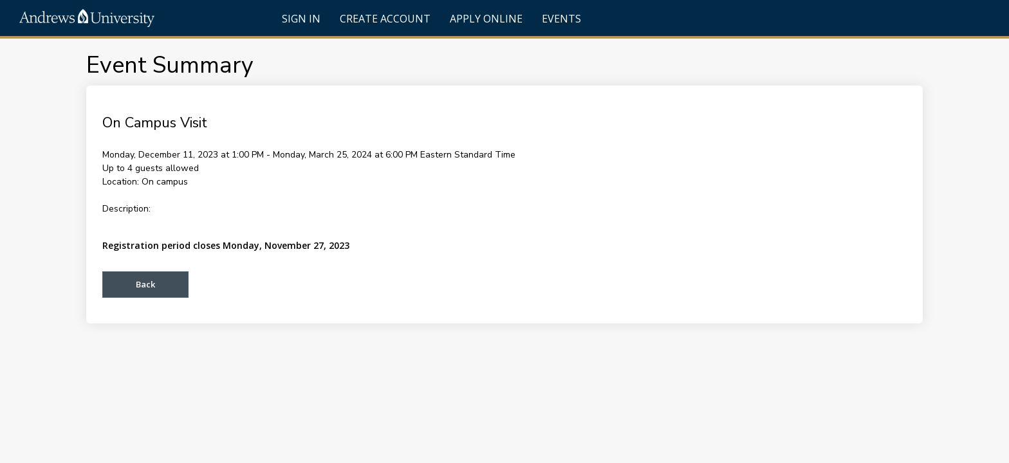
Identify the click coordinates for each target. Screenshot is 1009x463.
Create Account (385, 19)
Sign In (301, 19)
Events (561, 19)
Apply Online (486, 19)
